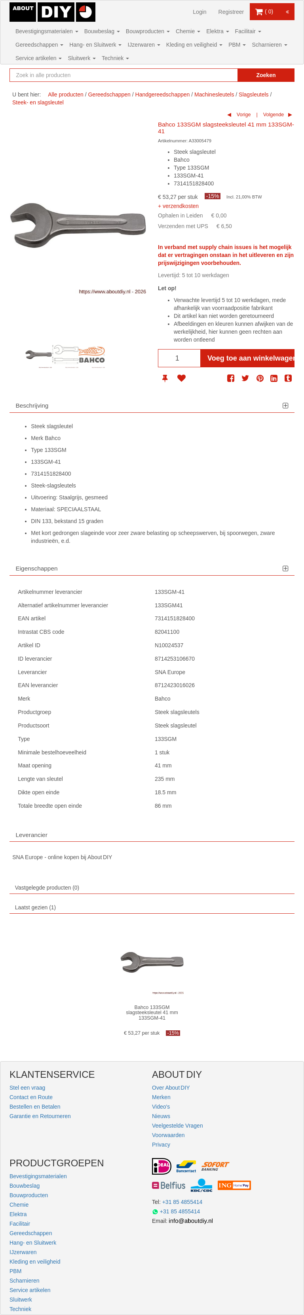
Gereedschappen (39, 45)
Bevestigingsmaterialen (46, 31)
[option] (38, 355)
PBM (237, 45)
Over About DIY (171, 1087)
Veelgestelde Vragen (177, 1125)
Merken (161, 1097)
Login (199, 12)
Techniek (115, 58)
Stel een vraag (27, 1087)
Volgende (273, 114)
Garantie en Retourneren (40, 1116)
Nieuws (161, 1116)
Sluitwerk (82, 58)
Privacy (161, 1144)
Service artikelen (38, 58)
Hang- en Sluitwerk (95, 45)
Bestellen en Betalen (35, 1106)
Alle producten (66, 94)
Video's (161, 1106)
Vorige (243, 114)
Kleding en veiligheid (194, 45)
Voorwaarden (168, 1135)
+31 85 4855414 (182, 1202)
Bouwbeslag (102, 31)
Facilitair (248, 31)
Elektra (217, 31)
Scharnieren (269, 45)
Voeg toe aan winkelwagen (250, 358)
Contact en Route (31, 1097)
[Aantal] (179, 358)
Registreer (231, 12)
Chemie (188, 31)
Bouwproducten (148, 31)
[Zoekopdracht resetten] (223, 75)
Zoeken (266, 75)
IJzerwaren (143, 45)
